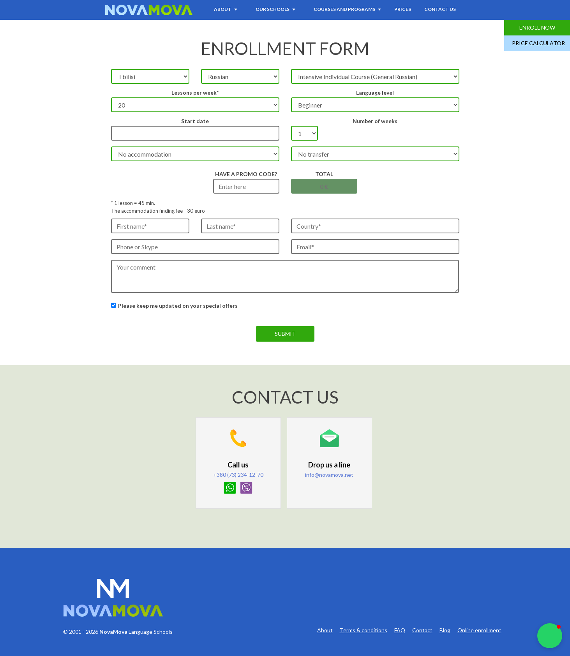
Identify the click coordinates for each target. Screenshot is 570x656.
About (325, 630)
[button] (549, 635)
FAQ (399, 630)
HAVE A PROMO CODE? (246, 174)
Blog (444, 630)
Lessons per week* (195, 92)
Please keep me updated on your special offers (178, 305)
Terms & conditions (363, 630)
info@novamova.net (329, 474)
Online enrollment (479, 630)
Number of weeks (375, 121)
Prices (402, 9)
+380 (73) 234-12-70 (238, 474)
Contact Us (440, 9)
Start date (195, 121)
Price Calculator (538, 43)
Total (324, 174)
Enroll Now (537, 27)
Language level (375, 92)
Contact (422, 630)
